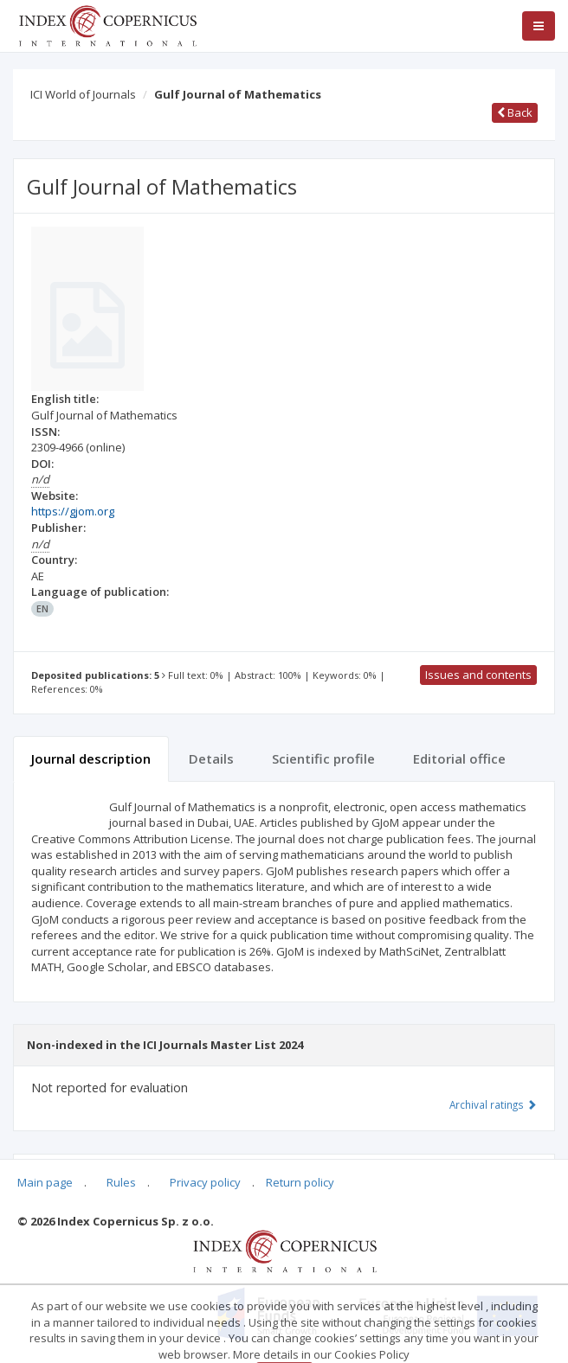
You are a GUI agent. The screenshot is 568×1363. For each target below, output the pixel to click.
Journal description (91, 758)
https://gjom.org (72, 511)
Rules (121, 1182)
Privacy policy (205, 1182)
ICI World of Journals (83, 94)
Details (211, 758)
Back (514, 112)
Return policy (300, 1182)
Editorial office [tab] (459, 758)
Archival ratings (493, 1104)
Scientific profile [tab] (323, 758)
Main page (45, 1182)
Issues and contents (478, 674)
